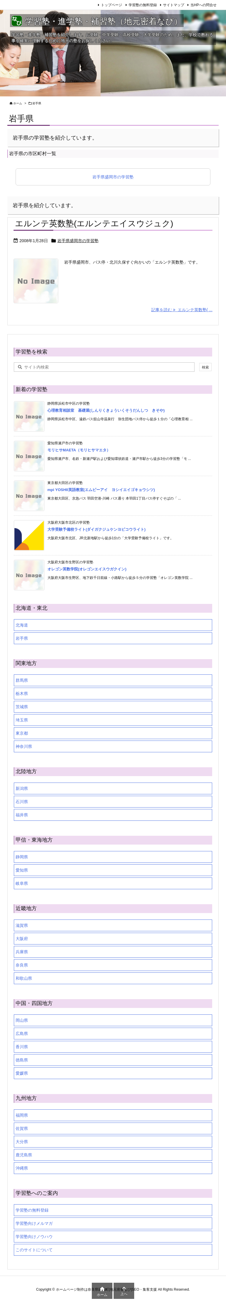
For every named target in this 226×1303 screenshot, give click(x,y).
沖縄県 (22, 1168)
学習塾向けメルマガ (34, 1223)
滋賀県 (22, 925)
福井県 (22, 815)
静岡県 (22, 857)
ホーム (17, 103)
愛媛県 (22, 1073)
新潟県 (22, 788)
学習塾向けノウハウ (34, 1236)
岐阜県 (22, 883)
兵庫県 (22, 951)
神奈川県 (24, 746)
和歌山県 (24, 978)
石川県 (22, 801)
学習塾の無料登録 (143, 5)
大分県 (22, 1141)
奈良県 (22, 965)
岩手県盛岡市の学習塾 (113, 177)
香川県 (22, 1046)
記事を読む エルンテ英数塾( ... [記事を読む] (181, 309)
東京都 (22, 733)
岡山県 (22, 1020)
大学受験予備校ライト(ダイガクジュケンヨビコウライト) (96, 529)
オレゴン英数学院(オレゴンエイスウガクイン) (87, 569)
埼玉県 (22, 720)
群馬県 (22, 680)
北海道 (22, 625)
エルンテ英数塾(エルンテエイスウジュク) (94, 223)
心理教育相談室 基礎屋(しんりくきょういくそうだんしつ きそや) (106, 410)
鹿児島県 (24, 1155)
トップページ (111, 5)
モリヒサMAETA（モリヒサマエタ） (78, 450)
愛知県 (22, 870)
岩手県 (22, 638)
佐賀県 (22, 1128)
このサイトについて (34, 1249)
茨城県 (22, 706)
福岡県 (22, 1115)
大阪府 (22, 938)
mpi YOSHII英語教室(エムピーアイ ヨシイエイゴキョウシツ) (101, 490)
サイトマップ (173, 5)
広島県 (22, 1033)
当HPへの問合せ (203, 5)
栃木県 (22, 693)
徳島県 (22, 1060)
